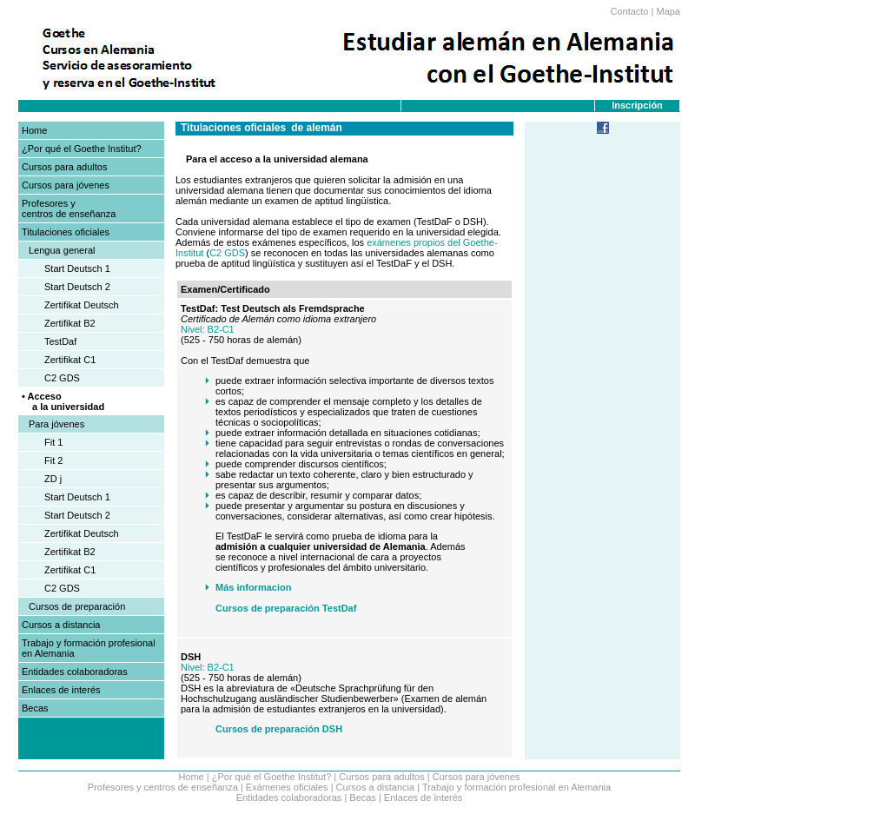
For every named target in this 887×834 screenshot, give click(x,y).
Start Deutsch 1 (77, 268)
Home (34, 130)
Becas (35, 708)
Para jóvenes (56, 424)
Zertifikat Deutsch (81, 305)
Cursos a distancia (61, 624)
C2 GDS (62, 378)
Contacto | (631, 11)
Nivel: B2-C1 (208, 329)
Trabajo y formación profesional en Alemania (516, 787)
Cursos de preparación (77, 606)
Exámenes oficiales (287, 787)
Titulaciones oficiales (65, 232)
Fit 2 (53, 460)
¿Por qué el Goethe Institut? (82, 148)
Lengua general (62, 250)
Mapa (668, 11)
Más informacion (253, 587)
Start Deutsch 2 (77, 286)
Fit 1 (53, 442)
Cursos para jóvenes (65, 185)
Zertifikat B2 (70, 323)
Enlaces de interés (61, 690)
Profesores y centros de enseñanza (69, 208)
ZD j (53, 478)
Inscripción (637, 105)
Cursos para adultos (64, 167)
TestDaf (60, 341)
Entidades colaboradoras (75, 671)
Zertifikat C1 (70, 359)
